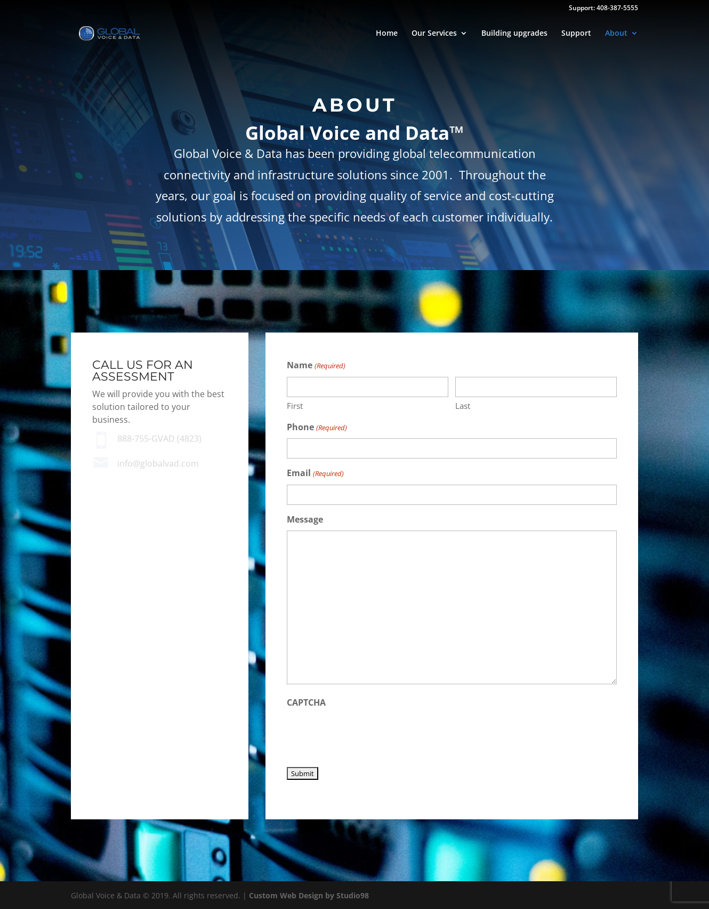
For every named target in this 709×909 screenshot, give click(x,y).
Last (462, 405)
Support (576, 33)
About (616, 33)
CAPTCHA (306, 702)
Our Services (434, 33)
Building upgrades (514, 33)
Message (305, 519)
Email (315, 473)
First (295, 405)
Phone (317, 427)
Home (387, 33)
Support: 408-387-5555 (603, 8)
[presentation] (368, 734)
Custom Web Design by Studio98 (309, 895)
